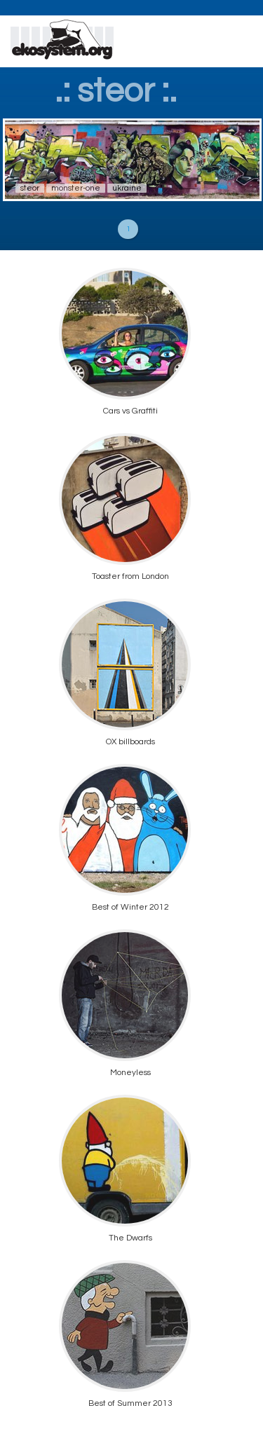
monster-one (75, 188)
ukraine (127, 188)
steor (29, 188)
